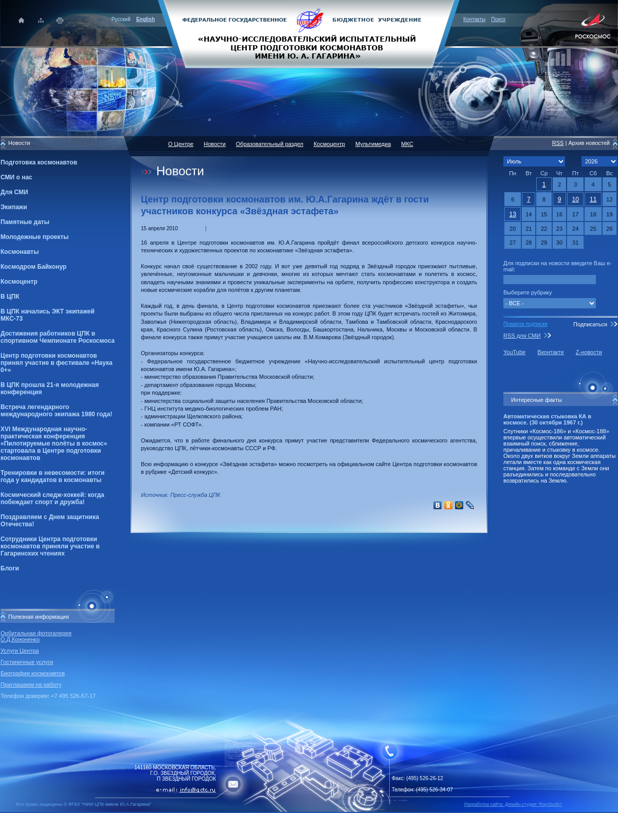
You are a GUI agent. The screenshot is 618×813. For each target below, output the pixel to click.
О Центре (180, 144)
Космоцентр (19, 281)
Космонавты (20, 251)
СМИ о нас (16, 177)
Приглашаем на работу (31, 684)
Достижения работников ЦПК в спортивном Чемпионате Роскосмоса (58, 337)
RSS (558, 143)
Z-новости (589, 352)
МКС (407, 144)
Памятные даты (25, 222)
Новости (215, 144)
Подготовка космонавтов (39, 162)
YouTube (514, 352)
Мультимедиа (373, 144)
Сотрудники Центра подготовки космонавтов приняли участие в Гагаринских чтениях (50, 546)
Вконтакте (550, 352)
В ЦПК (10, 296)
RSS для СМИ (521, 335)
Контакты (474, 19)
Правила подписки (525, 324)
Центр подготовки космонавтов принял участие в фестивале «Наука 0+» (57, 363)
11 (593, 199)
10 (575, 199)
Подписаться (590, 324)
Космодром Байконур (33, 266)
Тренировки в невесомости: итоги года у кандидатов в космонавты (52, 476)
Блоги (10, 568)
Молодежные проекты (35, 237)
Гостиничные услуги (27, 662)
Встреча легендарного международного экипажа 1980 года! (56, 410)
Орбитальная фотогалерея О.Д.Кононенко (36, 636)
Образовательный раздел (269, 144)
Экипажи (14, 207)
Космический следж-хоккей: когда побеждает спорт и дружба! (52, 498)
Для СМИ (14, 192)
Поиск (498, 19)
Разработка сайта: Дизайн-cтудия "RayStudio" (513, 804)
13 (513, 214)
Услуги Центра (20, 651)
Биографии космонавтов (33, 673)
